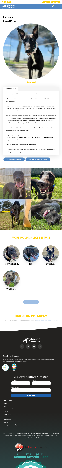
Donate (55, 2)
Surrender (5, 422)
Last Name (35, 380)
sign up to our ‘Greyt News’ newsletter (47, 320)
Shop (46, 2)
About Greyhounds (8, 409)
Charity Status (7, 419)
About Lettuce (10, 88)
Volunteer (5, 411)
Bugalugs (50, 264)
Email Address (15, 387)
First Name (14, 380)
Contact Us (6, 403)
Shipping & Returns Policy (10, 425)
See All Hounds (31, 302)
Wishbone (11, 289)
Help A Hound (6, 414)
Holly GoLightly (11, 264)
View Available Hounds (14, 159)
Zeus (31, 264)
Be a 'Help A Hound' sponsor (38, 159)
